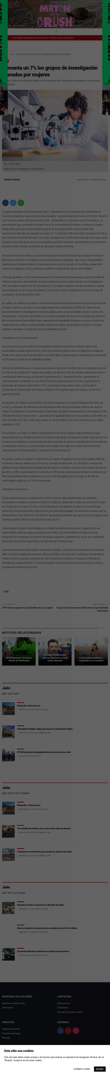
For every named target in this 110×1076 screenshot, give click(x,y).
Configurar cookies (81, 1068)
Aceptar (99, 1069)
